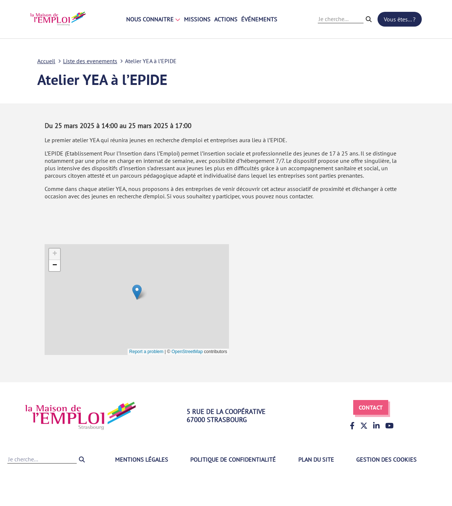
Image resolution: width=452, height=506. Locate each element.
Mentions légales (141, 459)
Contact (371, 407)
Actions (225, 19)
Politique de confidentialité (233, 459)
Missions (197, 19)
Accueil (46, 61)
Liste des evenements (90, 61)
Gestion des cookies (386, 459)
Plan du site (316, 459)
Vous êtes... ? (400, 19)
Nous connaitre (153, 19)
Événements (259, 19)
